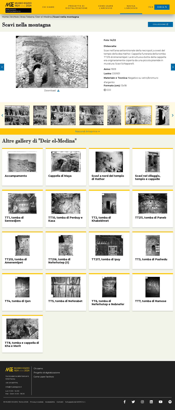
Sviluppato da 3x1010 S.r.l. (75, 402)
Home (5, 17)
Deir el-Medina (44, 17)
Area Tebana (27, 17)
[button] (2, 67)
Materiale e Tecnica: (116, 78)
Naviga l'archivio (131, 7)
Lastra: (107, 73)
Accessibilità (50, 402)
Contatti (60, 402)
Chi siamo (48, 7)
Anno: (107, 69)
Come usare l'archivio (105, 7)
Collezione (160, 24)
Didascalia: (110, 46)
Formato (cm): (112, 85)
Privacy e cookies (36, 402)
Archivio (14, 17)
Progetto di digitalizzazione (76, 7)
